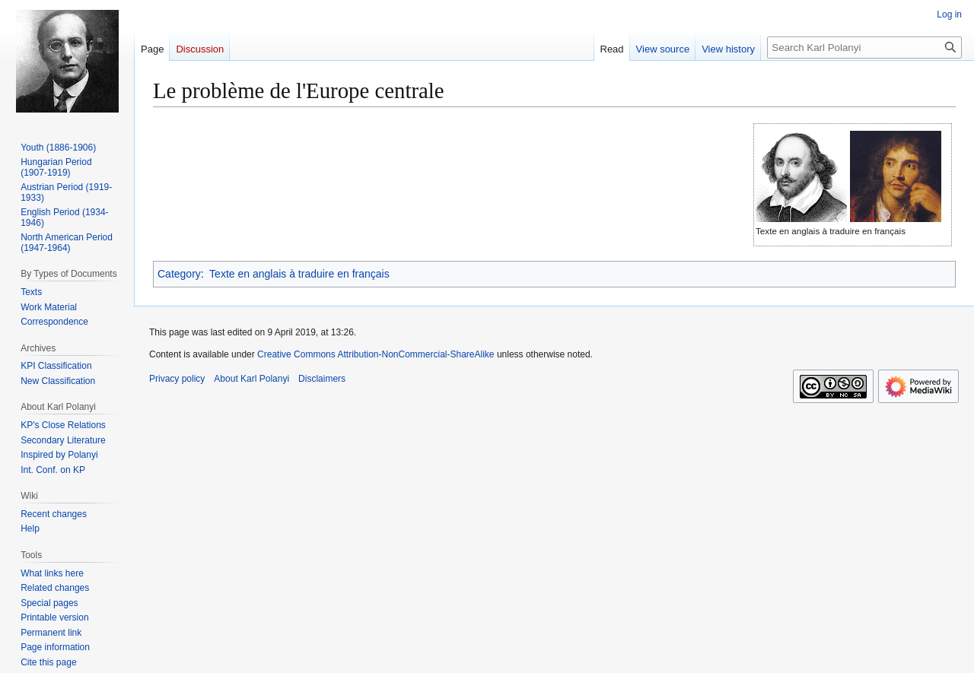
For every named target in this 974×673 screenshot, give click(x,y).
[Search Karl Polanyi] (864, 48)
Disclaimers (321, 378)
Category (179, 274)
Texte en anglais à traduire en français (299, 274)
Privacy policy (177, 378)
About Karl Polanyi (251, 378)
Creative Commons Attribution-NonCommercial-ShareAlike (375, 354)
